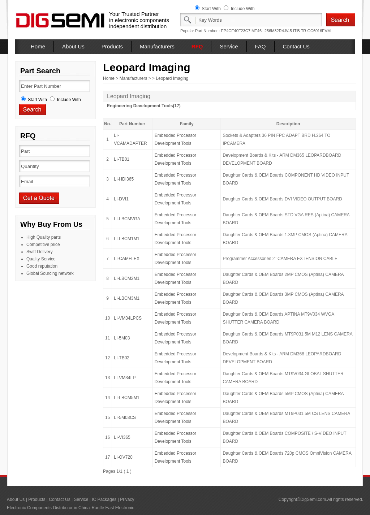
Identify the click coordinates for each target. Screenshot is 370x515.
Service (229, 46)
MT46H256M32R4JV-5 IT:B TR (278, 31)
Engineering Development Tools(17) (144, 105)
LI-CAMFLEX (126, 258)
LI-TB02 (121, 357)
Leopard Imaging (172, 78)
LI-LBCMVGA (127, 218)
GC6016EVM (319, 31)
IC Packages (104, 499)
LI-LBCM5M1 (126, 397)
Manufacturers (157, 46)
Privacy (127, 499)
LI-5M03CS (125, 417)
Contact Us (296, 46)
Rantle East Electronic (112, 507)
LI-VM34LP (124, 377)
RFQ (197, 46)
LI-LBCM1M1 (126, 238)
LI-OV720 (123, 457)
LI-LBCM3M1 (126, 298)
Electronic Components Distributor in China (48, 507)
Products (112, 46)
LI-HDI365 (124, 179)
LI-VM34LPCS (128, 318)
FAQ (260, 46)
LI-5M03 (122, 338)
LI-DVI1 (121, 199)
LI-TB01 (121, 159)
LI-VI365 (122, 437)
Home (38, 46)
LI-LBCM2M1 (126, 278)
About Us (73, 46)
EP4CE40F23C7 (235, 31)
